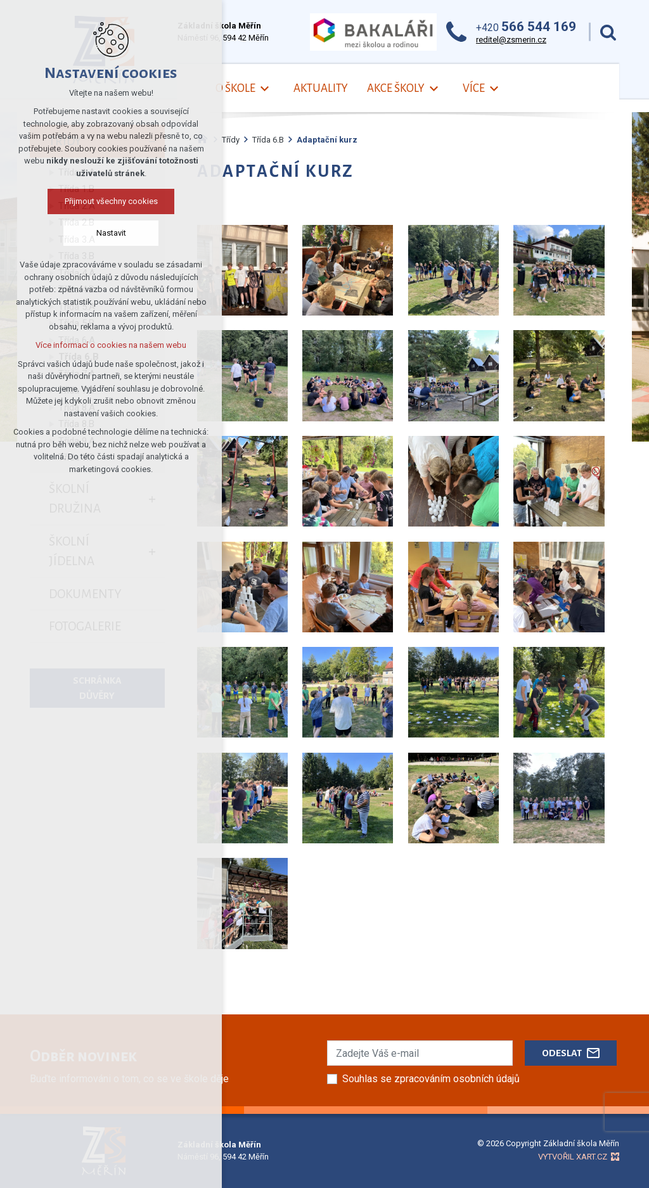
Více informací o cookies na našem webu (110, 345)
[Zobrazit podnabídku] (264, 89)
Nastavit (111, 233)
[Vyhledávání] (608, 32)
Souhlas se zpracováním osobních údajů (431, 1079)
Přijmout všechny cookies (111, 201)
